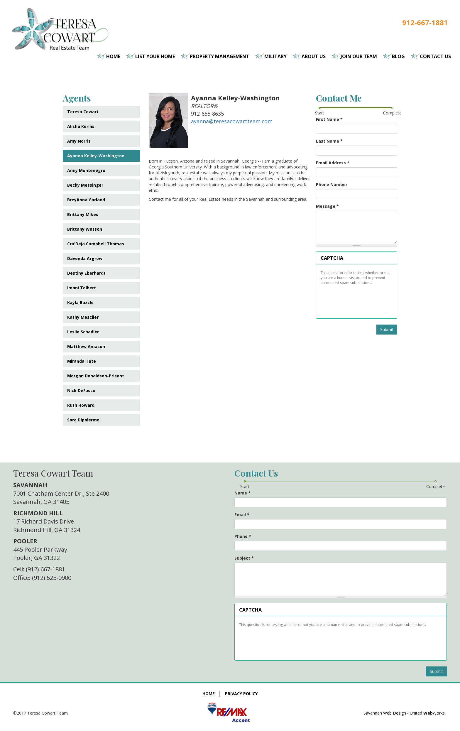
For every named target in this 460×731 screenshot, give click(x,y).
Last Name (329, 141)
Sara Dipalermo (83, 420)
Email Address (332, 163)
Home (113, 56)
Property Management (219, 56)
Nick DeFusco (81, 390)
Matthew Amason (86, 346)
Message (327, 206)
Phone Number (331, 184)
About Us (314, 56)
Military (275, 56)
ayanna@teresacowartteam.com (232, 121)
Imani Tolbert (81, 288)
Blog (398, 56)
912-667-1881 (425, 22)
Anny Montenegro (86, 170)
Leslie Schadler (83, 332)
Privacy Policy (241, 693)
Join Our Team (359, 56)
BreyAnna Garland (86, 199)
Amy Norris (79, 141)
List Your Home (155, 56)
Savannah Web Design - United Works (404, 713)
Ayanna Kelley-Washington (95, 155)
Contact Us (435, 56)
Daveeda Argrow (84, 258)
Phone (242, 536)
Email (241, 514)
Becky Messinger (85, 185)
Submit (386, 329)
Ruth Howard (80, 405)
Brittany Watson (84, 229)
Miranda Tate (81, 361)
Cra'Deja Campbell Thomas (95, 244)
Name (242, 493)
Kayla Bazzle (80, 302)
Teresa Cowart (83, 111)
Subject (244, 558)
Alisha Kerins (80, 126)
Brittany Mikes (82, 214)
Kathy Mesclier (83, 317)
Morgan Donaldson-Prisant (95, 376)
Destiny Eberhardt (86, 273)
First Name (329, 119)
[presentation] (357, 299)
